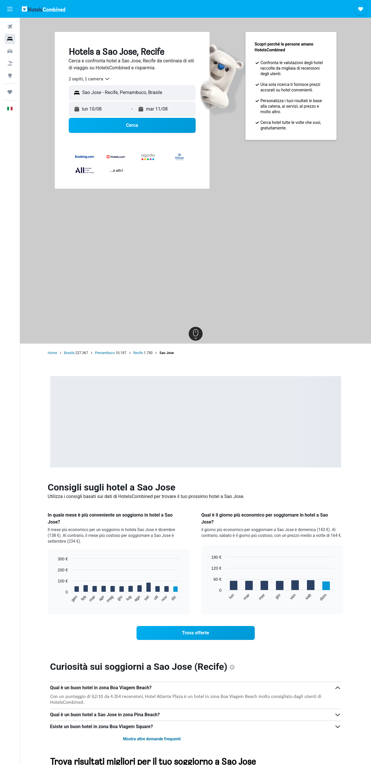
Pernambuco (105, 353)
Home (52, 353)
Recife (138, 353)
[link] (196, 633)
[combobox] (89, 79)
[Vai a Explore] (9, 75)
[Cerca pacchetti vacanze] (9, 63)
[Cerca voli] (9, 27)
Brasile (69, 353)
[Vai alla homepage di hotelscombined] (43, 9)
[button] (9, 9)
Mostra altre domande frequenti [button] (152, 739)
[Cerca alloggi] (9, 39)
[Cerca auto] (9, 51)
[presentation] (232, 667)
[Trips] (9, 92)
